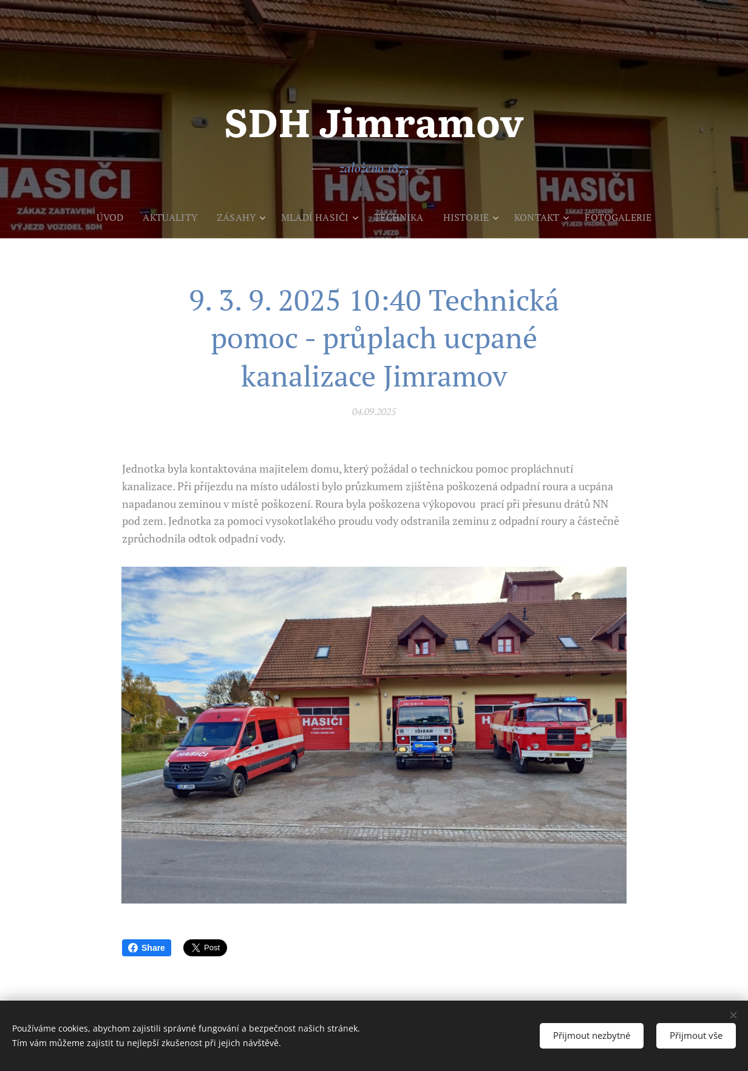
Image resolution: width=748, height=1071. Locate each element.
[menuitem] (103, 217)
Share (146, 948)
